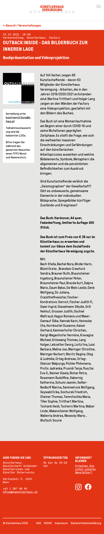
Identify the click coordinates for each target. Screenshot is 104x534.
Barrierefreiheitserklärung (86, 523)
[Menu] (98, 6)
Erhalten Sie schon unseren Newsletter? (85, 469)
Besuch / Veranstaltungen (23, 25)
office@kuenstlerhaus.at (20, 491)
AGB (38, 523)
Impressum (61, 523)
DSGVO (48, 523)
